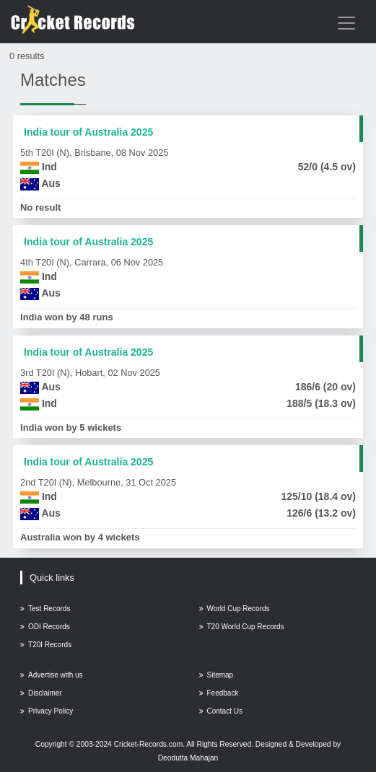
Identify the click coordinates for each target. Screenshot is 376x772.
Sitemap (216, 675)
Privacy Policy (46, 711)
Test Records (45, 609)
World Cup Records (234, 609)
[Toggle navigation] (346, 23)
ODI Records (45, 627)
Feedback (219, 693)
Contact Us (220, 711)
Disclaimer (41, 693)
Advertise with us (51, 675)
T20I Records (45, 645)
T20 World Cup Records (241, 627)
